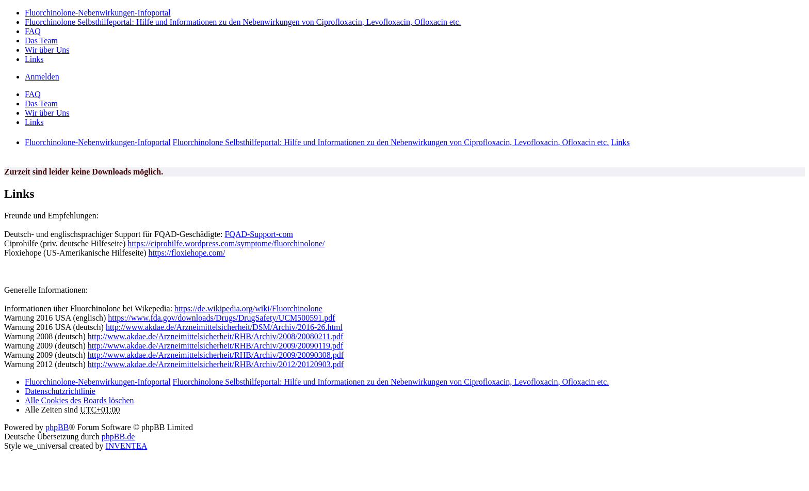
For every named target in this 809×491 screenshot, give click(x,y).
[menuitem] (60, 391)
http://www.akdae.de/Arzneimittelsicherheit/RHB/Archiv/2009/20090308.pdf (216, 355)
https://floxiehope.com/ (186, 252)
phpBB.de (118, 436)
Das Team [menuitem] (41, 40)
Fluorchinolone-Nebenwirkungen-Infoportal (98, 381)
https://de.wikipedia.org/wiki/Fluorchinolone (248, 308)
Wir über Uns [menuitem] (47, 49)
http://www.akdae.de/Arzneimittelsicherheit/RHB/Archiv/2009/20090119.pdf (216, 345)
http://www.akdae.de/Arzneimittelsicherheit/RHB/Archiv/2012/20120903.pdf (216, 364)
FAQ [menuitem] (33, 31)
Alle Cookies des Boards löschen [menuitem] (79, 400)
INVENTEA (126, 445)
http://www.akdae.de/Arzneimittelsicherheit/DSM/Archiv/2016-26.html (224, 327)
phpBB (57, 427)
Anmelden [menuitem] (42, 76)
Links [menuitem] (34, 59)
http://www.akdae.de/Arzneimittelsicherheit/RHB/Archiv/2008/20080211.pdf (216, 336)
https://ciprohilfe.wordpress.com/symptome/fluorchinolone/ (226, 243)
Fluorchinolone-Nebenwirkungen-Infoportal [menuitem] (98, 12)
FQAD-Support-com (258, 234)
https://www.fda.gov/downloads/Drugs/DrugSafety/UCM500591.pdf (221, 317)
